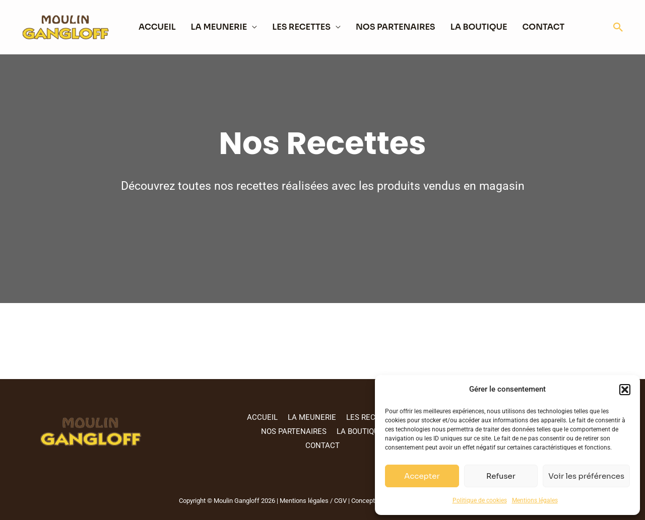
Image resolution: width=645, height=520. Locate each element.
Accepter (422, 476)
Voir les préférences (586, 476)
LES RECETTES (301, 27)
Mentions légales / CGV (312, 500)
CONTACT (544, 27)
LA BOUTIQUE (478, 27)
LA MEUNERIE (219, 27)
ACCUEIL (157, 27)
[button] (625, 390)
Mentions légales (535, 500)
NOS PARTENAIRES (395, 27)
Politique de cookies (480, 500)
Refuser (500, 476)
